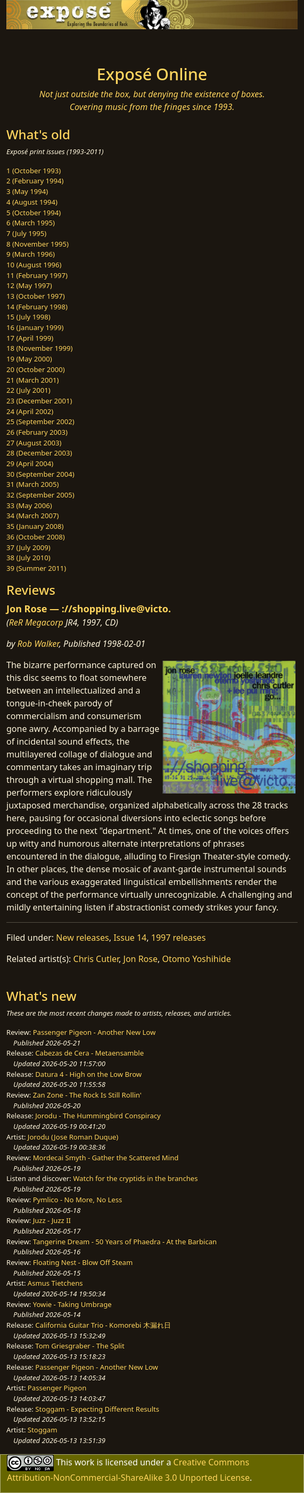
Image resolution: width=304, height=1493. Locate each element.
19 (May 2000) (29, 359)
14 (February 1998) (37, 306)
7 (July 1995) (26, 233)
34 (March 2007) (32, 515)
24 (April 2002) (29, 411)
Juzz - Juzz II (52, 1220)
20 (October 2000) (35, 369)
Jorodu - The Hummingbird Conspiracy (97, 1115)
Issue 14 (129, 937)
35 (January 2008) (34, 526)
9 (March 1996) (30, 254)
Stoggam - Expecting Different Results (97, 1409)
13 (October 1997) (35, 296)
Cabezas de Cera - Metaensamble (89, 1053)
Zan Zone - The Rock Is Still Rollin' (87, 1095)
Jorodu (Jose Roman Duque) (73, 1137)
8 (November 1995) (37, 244)
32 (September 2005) (40, 495)
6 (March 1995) (30, 222)
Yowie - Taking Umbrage (72, 1304)
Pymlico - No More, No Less (77, 1199)
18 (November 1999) (39, 348)
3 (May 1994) (27, 191)
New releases (82, 937)
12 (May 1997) (29, 285)
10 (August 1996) (33, 264)
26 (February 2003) (37, 432)
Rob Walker (38, 644)
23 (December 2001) (39, 401)
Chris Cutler (96, 959)
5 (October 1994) (33, 212)
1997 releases (178, 937)
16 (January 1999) (34, 327)
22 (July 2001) (28, 390)
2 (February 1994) (34, 180)
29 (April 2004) (29, 463)
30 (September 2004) (40, 474)
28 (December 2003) (39, 453)
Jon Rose (141, 959)
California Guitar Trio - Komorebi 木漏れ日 (102, 1325)
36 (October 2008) (35, 537)
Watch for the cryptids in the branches (135, 1178)
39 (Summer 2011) (36, 568)
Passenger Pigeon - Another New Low (94, 1032)
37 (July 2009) (28, 547)
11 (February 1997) (37, 275)
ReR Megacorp (36, 622)
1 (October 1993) (33, 170)
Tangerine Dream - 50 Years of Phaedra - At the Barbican (125, 1241)
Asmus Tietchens (55, 1283)
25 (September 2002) (40, 421)
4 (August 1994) (31, 202)
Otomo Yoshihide (196, 959)
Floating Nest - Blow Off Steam (83, 1262)
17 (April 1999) (29, 338)
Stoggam (42, 1430)
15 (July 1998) (28, 317)
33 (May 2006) (29, 505)
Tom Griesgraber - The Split (79, 1346)
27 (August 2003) (33, 443)
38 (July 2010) (28, 557)
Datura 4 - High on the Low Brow (88, 1074)
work (84, 1462)
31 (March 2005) (32, 484)
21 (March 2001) (32, 380)
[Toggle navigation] (34, 44)
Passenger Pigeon (57, 1388)
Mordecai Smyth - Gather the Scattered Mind (106, 1157)
